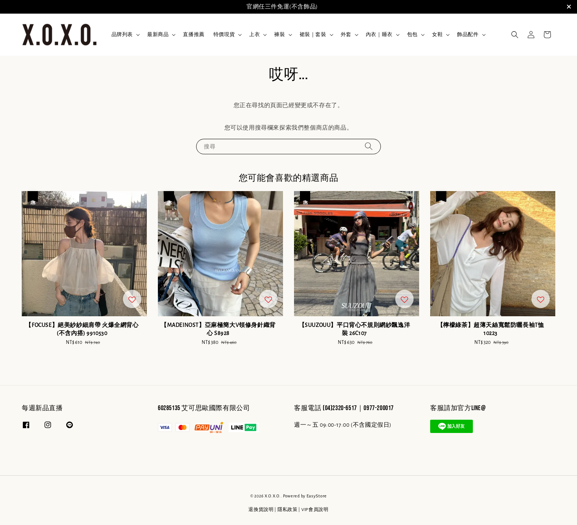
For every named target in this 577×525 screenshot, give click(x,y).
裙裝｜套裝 (313, 34)
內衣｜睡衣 (379, 34)
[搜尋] (368, 146)
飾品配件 (467, 34)
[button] (515, 35)
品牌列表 (122, 34)
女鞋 (437, 34)
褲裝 (279, 34)
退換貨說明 (261, 509)
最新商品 (158, 34)
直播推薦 (193, 34)
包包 (412, 34)
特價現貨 (224, 34)
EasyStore (317, 496)
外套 (346, 34)
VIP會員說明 (315, 509)
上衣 (254, 34)
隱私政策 (287, 509)
